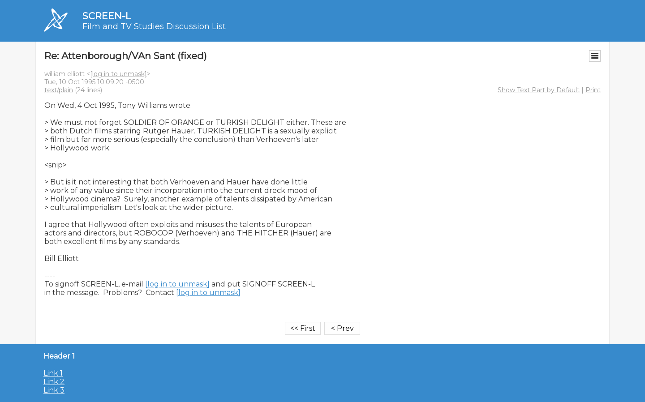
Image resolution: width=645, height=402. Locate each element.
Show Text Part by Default (539, 90)
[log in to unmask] (118, 74)
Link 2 (53, 381)
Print (593, 90)
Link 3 (53, 390)
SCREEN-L (106, 15)
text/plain (58, 90)
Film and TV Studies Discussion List (154, 26)
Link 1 (53, 373)
